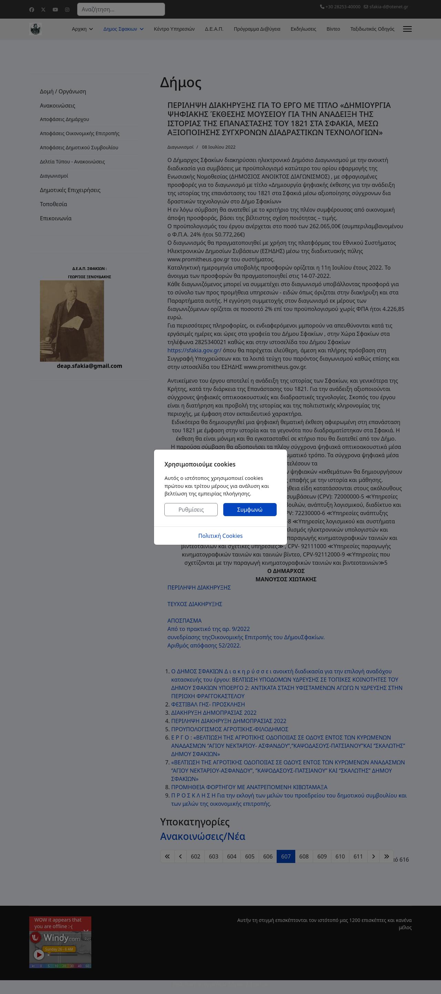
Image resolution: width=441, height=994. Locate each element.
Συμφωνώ (250, 509)
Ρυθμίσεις (191, 509)
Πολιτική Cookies (220, 536)
